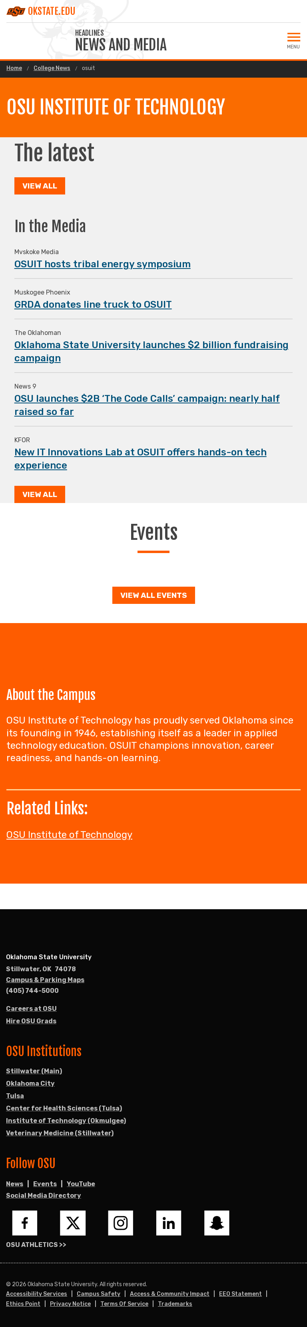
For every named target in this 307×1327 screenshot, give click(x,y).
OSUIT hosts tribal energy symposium (102, 264)
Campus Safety (98, 1294)
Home (14, 68)
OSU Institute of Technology (69, 834)
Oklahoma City (30, 1083)
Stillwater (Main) (34, 1071)
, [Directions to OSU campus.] (41, 969)
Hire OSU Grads (31, 1021)
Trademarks (175, 1304)
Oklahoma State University (49, 957)
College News (52, 68)
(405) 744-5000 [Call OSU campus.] (32, 990)
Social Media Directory (43, 1195)
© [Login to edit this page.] (8, 1284)
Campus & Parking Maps (45, 980)
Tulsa (15, 1096)
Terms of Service (124, 1304)
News (14, 1184)
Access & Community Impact (169, 1294)
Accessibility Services (36, 1294)
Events (45, 1184)
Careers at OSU (31, 1008)
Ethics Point (23, 1304)
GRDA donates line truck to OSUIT (93, 304)
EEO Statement (240, 1294)
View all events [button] (153, 595)
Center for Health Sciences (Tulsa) (64, 1108)
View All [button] (39, 185)
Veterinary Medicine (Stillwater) (60, 1133)
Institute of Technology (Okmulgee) (66, 1121)
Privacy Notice (70, 1304)
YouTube (81, 1184)
